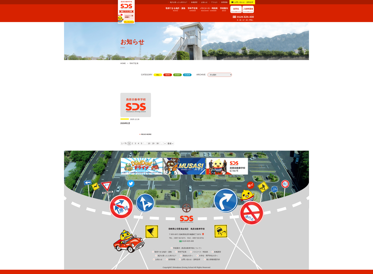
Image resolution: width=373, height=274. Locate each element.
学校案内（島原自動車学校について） (187, 248)
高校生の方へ (188, 256)
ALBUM (187, 75)
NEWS (167, 75)
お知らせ (204, 2)
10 (149, 143)
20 (153, 143)
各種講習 (194, 2)
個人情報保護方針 (213, 259)
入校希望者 (248, 9)
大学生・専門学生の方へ (208, 256)
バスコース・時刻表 (200, 252)
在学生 (236, 9)
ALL (157, 75)
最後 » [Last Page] (170, 143)
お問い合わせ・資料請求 (243, 2)
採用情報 (224, 2)
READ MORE (146, 134)
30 (157, 143)
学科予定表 (182, 252)
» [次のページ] (165, 143)
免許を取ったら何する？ (178, 2)
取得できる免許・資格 (163, 252)
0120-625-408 (245, 16)
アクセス (214, 2)
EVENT (177, 75)
